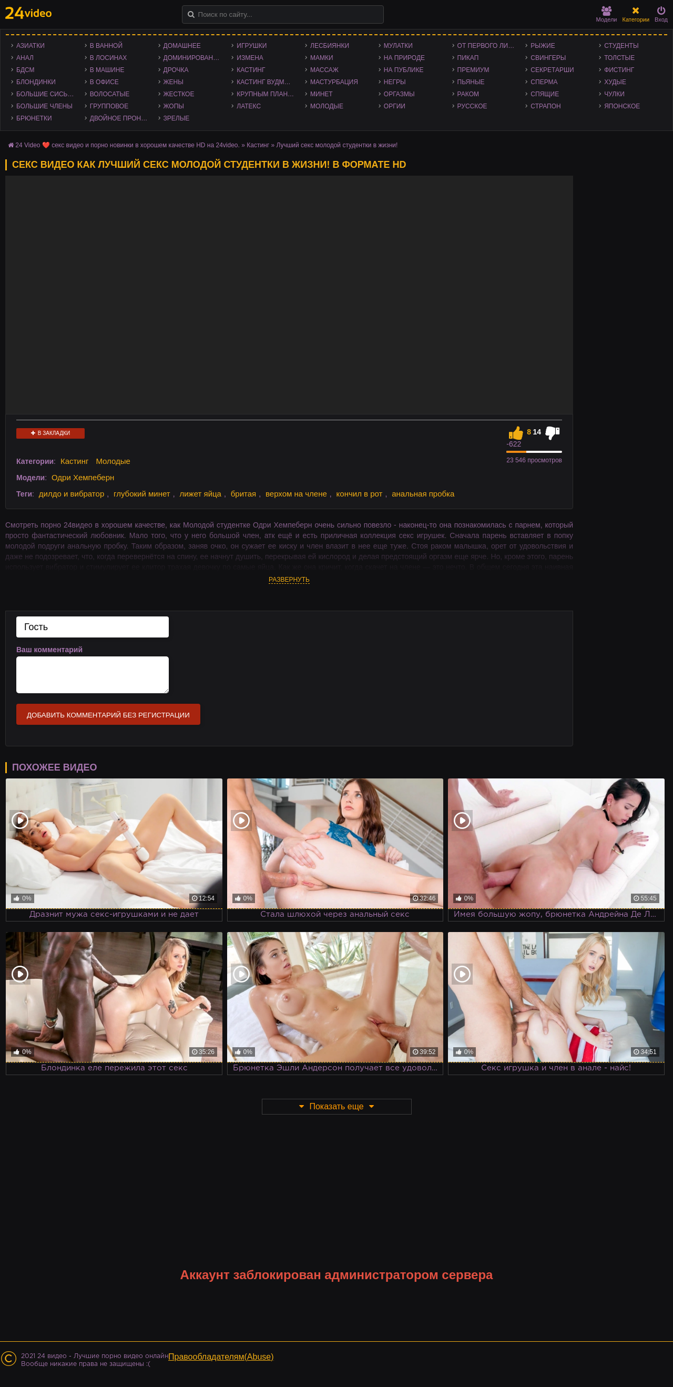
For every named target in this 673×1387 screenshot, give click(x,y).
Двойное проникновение (121, 118)
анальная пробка (423, 493)
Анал (25, 58)
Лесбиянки (329, 45)
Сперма (544, 82)
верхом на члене (296, 493)
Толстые (619, 58)
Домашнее (182, 45)
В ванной (106, 45)
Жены (173, 82)
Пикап (468, 58)
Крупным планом (267, 94)
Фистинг (619, 70)
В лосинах (108, 58)
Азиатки (30, 45)
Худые (615, 82)
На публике (404, 70)
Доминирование (193, 58)
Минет (321, 94)
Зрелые (177, 118)
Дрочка (176, 70)
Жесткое (179, 94)
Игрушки (252, 45)
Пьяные (471, 82)
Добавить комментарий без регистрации (108, 715)
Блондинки (36, 82)
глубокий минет (142, 493)
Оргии (394, 106)
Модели (606, 14)
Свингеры (548, 58)
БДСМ (25, 70)
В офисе (104, 82)
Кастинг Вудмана (267, 82)
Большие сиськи (46, 94)
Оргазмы (399, 94)
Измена (250, 58)
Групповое (109, 106)
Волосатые (109, 94)
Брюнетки (34, 118)
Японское (622, 106)
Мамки (321, 58)
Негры (395, 82)
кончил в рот (359, 493)
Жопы (174, 106)
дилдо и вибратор (71, 493)
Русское (472, 106)
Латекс (249, 106)
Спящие (545, 94)
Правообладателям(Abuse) (221, 1356)
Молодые (326, 106)
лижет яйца (200, 493)
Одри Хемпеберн (83, 477)
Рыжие (543, 45)
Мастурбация (334, 82)
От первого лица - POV (489, 45)
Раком (468, 94)
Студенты (621, 45)
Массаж (324, 70)
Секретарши (552, 70)
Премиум (473, 70)
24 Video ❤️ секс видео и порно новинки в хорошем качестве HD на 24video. (127, 145)
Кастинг (251, 70)
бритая (243, 493)
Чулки (614, 94)
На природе (404, 58)
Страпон (545, 106)
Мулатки (398, 45)
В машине (107, 70)
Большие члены (44, 106)
